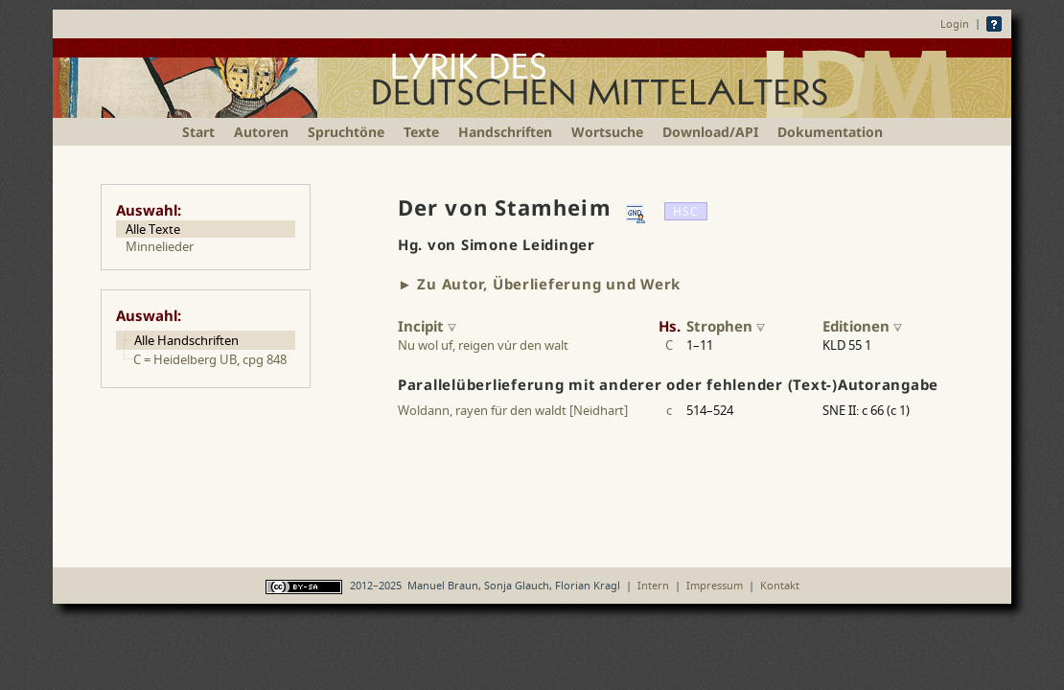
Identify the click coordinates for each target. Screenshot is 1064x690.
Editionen (862, 325)
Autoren (261, 132)
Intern (653, 585)
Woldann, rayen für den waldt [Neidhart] (513, 410)
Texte (421, 132)
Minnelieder (160, 246)
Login (954, 23)
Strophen (725, 325)
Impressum (714, 585)
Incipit (427, 325)
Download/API (710, 132)
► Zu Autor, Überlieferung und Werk (539, 283)
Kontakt (779, 585)
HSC (686, 211)
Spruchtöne (346, 132)
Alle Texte (153, 229)
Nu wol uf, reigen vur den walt (483, 345)
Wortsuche (607, 132)
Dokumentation (830, 132)
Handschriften (505, 132)
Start (198, 132)
